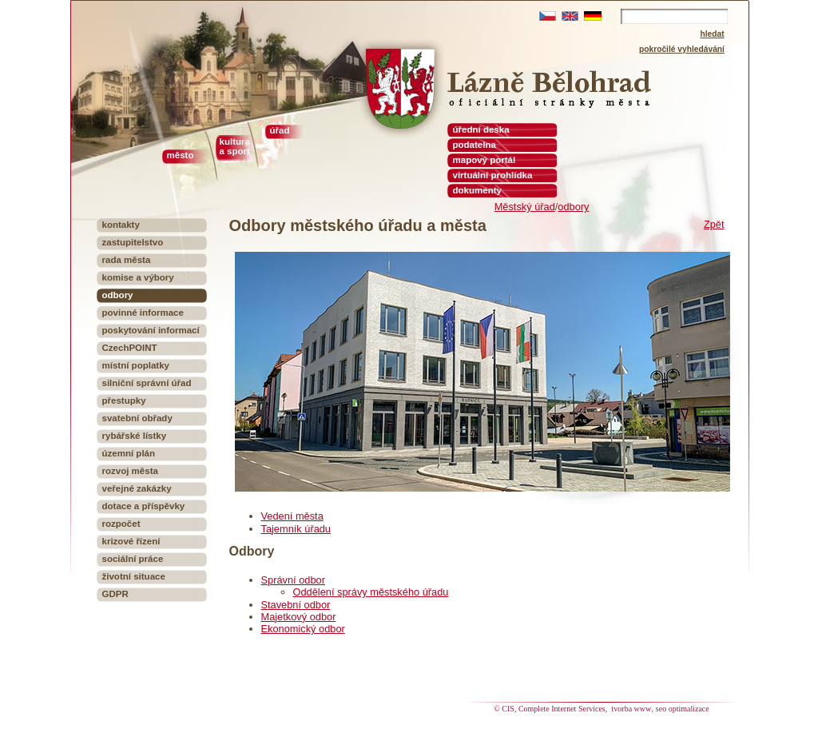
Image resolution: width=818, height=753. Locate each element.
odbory (573, 207)
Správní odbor (293, 580)
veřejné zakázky (137, 488)
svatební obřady (137, 418)
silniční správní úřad (147, 383)
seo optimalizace (682, 708)
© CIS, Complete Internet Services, (552, 708)
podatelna (474, 144)
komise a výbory (138, 277)
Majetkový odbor (298, 617)
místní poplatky (135, 365)
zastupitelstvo (133, 242)
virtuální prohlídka (493, 175)
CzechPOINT (129, 348)
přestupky (124, 400)
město (180, 155)
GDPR (115, 594)
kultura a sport (235, 146)
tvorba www (632, 708)
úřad (280, 130)
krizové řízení (131, 541)
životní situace (133, 576)
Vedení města (292, 516)
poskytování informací (151, 330)
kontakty (121, 224)
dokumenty (477, 190)
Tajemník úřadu (296, 529)
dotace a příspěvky (143, 506)
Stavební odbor (296, 605)
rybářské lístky (134, 435)
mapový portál (484, 160)
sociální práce (133, 559)
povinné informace (143, 312)
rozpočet (121, 523)
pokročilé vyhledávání (682, 49)
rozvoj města (130, 471)
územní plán (129, 453)
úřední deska (481, 129)
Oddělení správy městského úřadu (371, 592)
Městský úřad (524, 207)
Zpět (714, 224)
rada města (126, 260)
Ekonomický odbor (303, 629)
